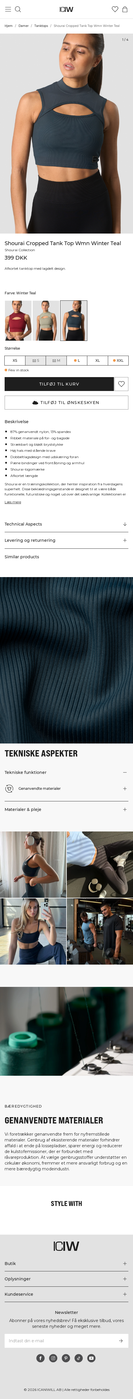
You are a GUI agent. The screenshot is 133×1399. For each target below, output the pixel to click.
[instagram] (53, 1358)
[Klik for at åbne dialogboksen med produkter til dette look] (33, 864)
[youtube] (91, 1358)
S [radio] (35, 360)
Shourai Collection (20, 250)
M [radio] (56, 360)
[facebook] (40, 1358)
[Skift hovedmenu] (8, 9)
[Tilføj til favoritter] (121, 384)
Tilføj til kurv (59, 384)
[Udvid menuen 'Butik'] (66, 1263)
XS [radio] (15, 360)
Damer (24, 26)
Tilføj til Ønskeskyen (65, 402)
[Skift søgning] (18, 9)
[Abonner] (121, 1341)
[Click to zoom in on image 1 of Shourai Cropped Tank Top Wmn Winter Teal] (66, 134)
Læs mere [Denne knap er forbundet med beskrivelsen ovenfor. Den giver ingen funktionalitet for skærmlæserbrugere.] (13, 502)
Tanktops (41, 26)
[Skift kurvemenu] (125, 9)
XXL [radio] (120, 360)
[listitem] (18, 320)
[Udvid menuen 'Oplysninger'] (66, 1278)
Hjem (9, 26)
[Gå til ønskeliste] (115, 9)
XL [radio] (97, 360)
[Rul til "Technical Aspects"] (66, 524)
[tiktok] (78, 1358)
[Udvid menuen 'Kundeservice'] (66, 1294)
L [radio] (79, 360)
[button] (66, 540)
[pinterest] (66, 1358)
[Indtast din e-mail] (59, 1341)
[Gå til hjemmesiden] (66, 9)
